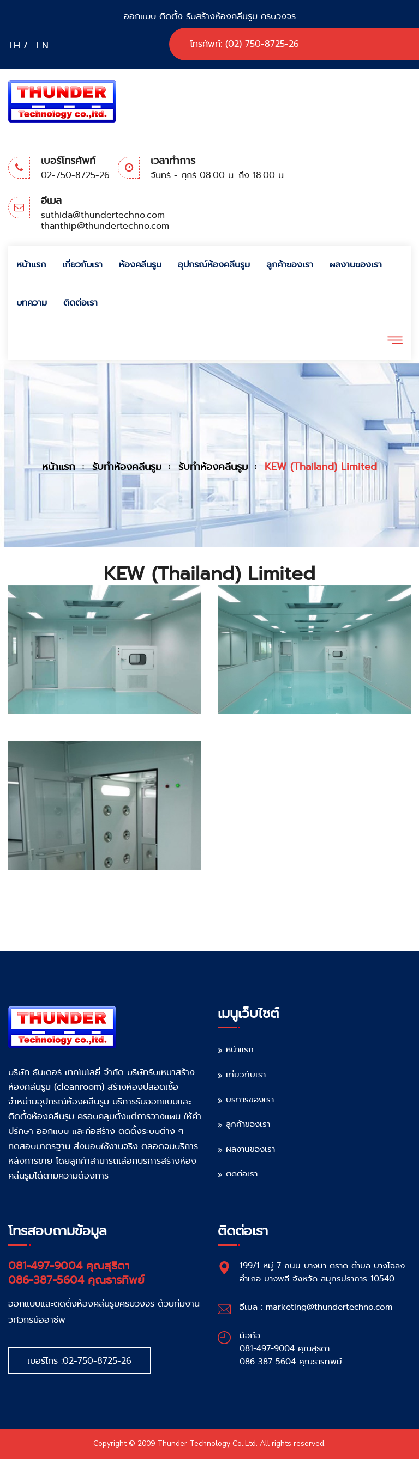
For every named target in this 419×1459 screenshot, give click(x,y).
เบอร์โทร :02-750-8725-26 (79, 1360)
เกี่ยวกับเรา (82, 264)
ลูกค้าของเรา (289, 264)
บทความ (31, 302)
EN (43, 45)
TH (14, 45)
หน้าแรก (31, 264)
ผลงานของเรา (356, 264)
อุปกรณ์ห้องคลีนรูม (214, 264)
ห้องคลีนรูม (140, 264)
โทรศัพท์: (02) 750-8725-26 (244, 44)
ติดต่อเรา (80, 302)
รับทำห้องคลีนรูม (126, 467)
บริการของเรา (250, 1100)
